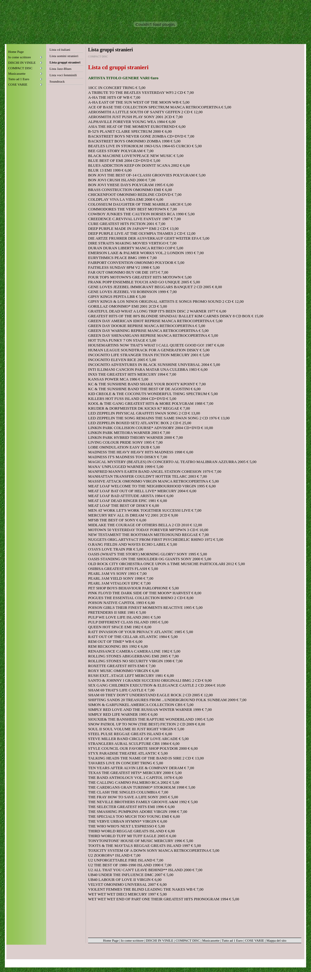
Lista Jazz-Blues (60, 68)
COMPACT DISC (188, 940)
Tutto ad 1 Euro (232, 940)
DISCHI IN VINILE (159, 940)
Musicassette (211, 940)
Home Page (16, 51)
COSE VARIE (254, 940)
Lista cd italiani (60, 49)
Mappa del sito (276, 940)
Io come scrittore (132, 940)
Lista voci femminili (63, 75)
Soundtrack (57, 81)
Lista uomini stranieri (64, 56)
